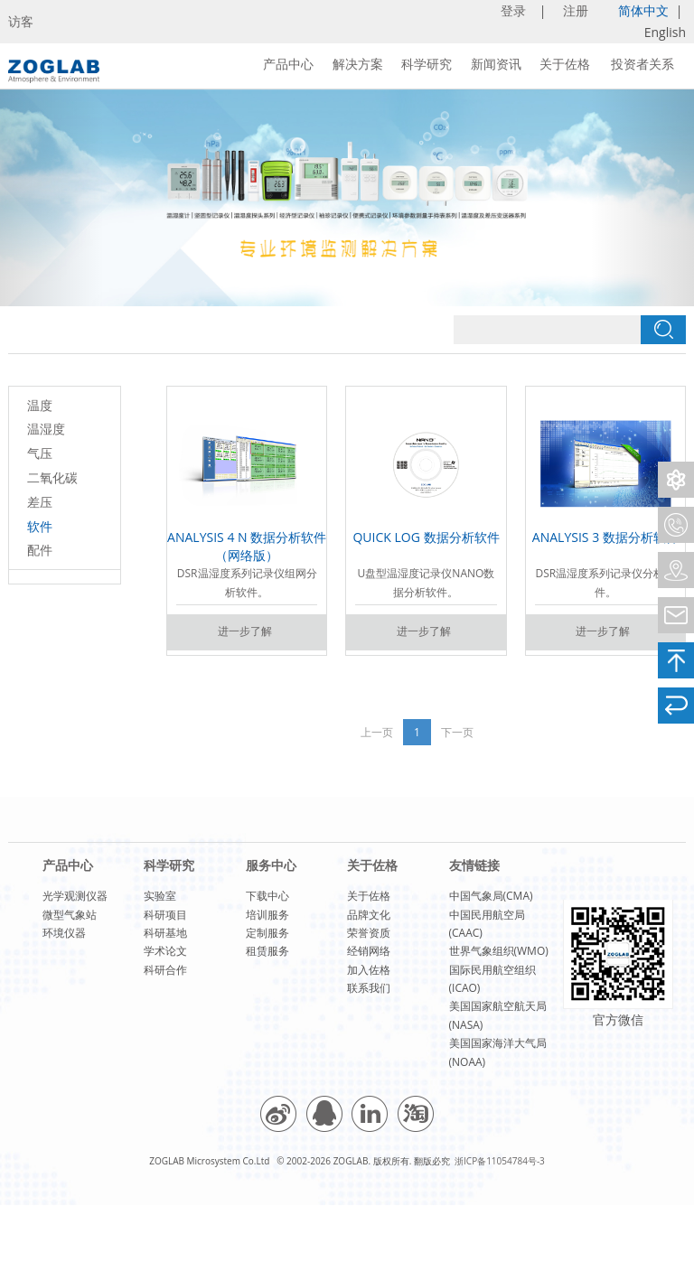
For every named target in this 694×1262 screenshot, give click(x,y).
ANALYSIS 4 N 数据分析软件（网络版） (246, 546)
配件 (39, 549)
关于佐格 (564, 63)
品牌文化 (368, 914)
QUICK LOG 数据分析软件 (425, 537)
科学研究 (426, 63)
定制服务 (267, 932)
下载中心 (267, 895)
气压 (39, 453)
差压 (39, 501)
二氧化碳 (52, 477)
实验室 (160, 895)
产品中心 (288, 63)
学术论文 (165, 950)
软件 (39, 526)
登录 (515, 10)
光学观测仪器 (75, 895)
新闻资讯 (496, 63)
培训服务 (267, 914)
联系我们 (368, 988)
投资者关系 (642, 63)
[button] (52, 197)
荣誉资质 (368, 932)
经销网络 (368, 950)
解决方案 (358, 63)
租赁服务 (267, 950)
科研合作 (165, 969)
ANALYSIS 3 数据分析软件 (605, 537)
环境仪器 (64, 932)
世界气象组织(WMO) (499, 950)
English (665, 32)
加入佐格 (368, 969)
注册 (577, 10)
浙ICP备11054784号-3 (500, 1160)
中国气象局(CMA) (491, 895)
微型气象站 (69, 914)
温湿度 (46, 428)
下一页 (457, 732)
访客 (20, 21)
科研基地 (165, 932)
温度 (39, 405)
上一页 (377, 732)
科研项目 (165, 914)
